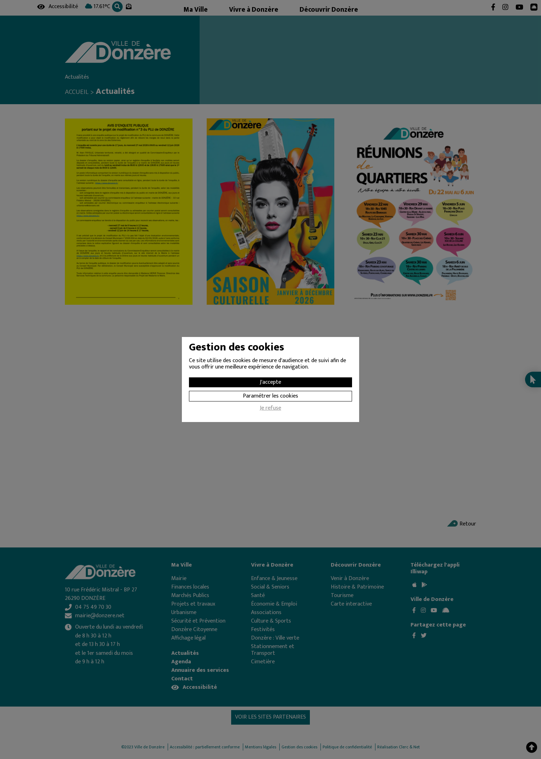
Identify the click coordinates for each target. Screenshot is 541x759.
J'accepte (270, 382)
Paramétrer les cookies (270, 396)
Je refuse (270, 409)
